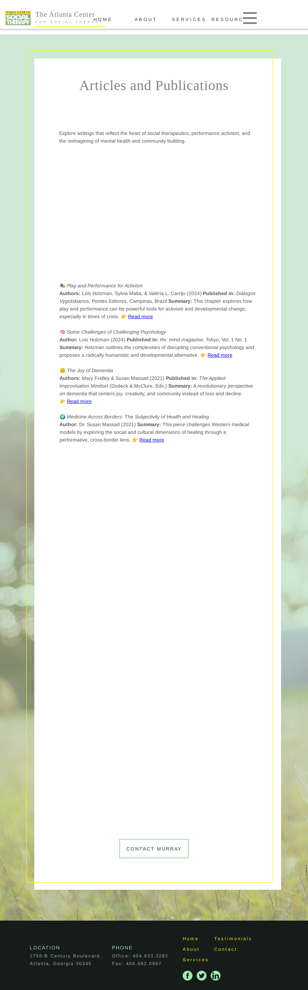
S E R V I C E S (208, 19)
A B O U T (164, 19)
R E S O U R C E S (251, 19)
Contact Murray (154, 849)
